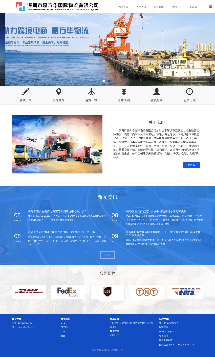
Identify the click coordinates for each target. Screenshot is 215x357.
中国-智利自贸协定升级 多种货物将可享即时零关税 (156, 211)
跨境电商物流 (165, 340)
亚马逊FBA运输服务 (169, 323)
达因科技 (114, 335)
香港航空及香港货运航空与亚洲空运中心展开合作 (57, 211)
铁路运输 (163, 336)
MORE (191, 165)
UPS (63, 331)
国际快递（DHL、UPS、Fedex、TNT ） (179, 344)
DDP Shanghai (166, 331)
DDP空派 (163, 327)
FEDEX (64, 327)
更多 (107, 254)
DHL (63, 323)
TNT (63, 336)
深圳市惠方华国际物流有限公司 (107, 350)
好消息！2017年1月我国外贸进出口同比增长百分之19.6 (61, 232)
